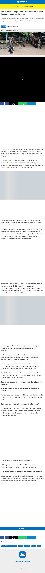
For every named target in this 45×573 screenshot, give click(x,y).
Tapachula (21, 545)
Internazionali (14, 545)
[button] (4, 103)
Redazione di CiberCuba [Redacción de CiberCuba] (23, 561)
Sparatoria (33, 545)
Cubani (39, 545)
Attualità (3, 26)
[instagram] (23, 568)
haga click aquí (29, 6)
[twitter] (21, 568)
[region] (22, 126)
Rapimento (27, 545)
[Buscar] (43, 2)
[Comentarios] (17, 30)
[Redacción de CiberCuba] (22, 558)
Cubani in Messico (5, 545)
